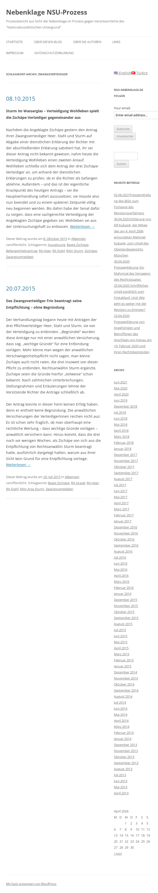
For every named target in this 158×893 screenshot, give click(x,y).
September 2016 (126, 545)
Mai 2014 (120, 714)
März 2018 (121, 436)
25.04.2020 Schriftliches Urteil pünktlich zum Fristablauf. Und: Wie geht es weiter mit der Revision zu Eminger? (131, 297)
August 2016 (123, 551)
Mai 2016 (120, 569)
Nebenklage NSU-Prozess (46, 12)
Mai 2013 (120, 787)
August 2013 (123, 769)
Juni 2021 (120, 382)
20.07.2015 (20, 288)
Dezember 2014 (125, 672)
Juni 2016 (120, 563)
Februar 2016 (124, 587)
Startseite (14, 42)
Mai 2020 (120, 388)
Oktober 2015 (124, 612)
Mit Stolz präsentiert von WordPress (31, 884)
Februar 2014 (124, 732)
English (122, 72)
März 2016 (121, 581)
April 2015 (121, 648)
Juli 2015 (120, 630)
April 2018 (121, 430)
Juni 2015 (120, 636)
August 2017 (123, 479)
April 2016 (121, 575)
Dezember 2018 (125, 406)
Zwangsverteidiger (20, 257)
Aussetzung (56, 244)
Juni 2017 (120, 491)
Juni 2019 (120, 400)
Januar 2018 (122, 448)
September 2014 (126, 690)
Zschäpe (91, 250)
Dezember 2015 (125, 599)
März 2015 (121, 654)
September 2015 (126, 618)
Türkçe (139, 72)
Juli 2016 (120, 557)
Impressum (14, 53)
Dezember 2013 (125, 744)
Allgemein (78, 238)
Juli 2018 (120, 412)
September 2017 (126, 473)
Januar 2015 (122, 666)
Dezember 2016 (125, 527)
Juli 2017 (120, 485)
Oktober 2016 (124, 539)
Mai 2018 (120, 424)
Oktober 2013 (124, 757)
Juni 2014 (120, 708)
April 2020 (121, 394)
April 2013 (121, 793)
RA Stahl (58, 250)
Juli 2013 (120, 775)
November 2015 (126, 605)
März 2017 (121, 509)
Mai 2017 (120, 497)
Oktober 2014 (124, 684)
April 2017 (121, 503)
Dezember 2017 (125, 454)
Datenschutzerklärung (54, 53)
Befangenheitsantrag (21, 250)
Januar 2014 (122, 738)
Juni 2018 (120, 418)
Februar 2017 (124, 515)
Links (116, 42)
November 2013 (126, 750)
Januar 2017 (122, 521)
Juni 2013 (120, 781)
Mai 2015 (120, 642)
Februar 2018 (124, 442)
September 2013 (126, 763)
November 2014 (126, 678)
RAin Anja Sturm (32, 489)
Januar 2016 (122, 593)
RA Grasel (78, 483)
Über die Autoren (87, 42)
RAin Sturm (74, 250)
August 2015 (123, 624)
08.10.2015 (20, 98)
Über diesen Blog (48, 42)
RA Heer (45, 250)
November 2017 (126, 460)
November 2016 (126, 533)
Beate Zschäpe (77, 244)
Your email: (122, 108)
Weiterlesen (82, 226)
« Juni (118, 853)
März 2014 (121, 726)
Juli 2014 (120, 702)
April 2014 (121, 720)
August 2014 (123, 696)
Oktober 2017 (124, 467)
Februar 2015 (124, 660)
